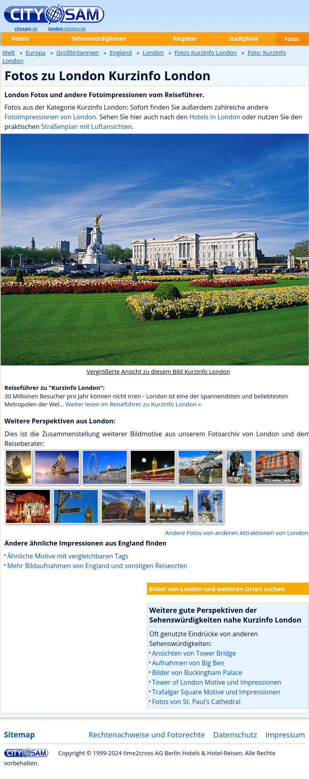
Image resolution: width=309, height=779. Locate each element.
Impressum (285, 734)
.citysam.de (67, 28)
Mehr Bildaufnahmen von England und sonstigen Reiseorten (97, 565)
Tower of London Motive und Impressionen (216, 682)
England (121, 52)
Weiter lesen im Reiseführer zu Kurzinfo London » (133, 404)
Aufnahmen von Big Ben (188, 662)
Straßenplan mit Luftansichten (86, 126)
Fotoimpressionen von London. (51, 116)
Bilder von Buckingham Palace (197, 672)
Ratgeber (185, 38)
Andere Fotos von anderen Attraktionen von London (236, 533)
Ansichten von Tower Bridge (194, 653)
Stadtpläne (243, 38)
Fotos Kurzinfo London (206, 52)
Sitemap (19, 734)
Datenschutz (235, 734)
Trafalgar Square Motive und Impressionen (216, 691)
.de (25, 28)
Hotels (20, 38)
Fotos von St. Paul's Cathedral (196, 701)
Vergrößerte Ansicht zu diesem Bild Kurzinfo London (158, 371)
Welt (8, 52)
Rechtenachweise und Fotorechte (147, 734)
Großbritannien (77, 52)
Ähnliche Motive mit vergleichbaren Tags (67, 556)
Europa (35, 52)
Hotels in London (214, 116)
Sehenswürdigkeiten (98, 38)
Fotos (291, 39)
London (152, 52)
